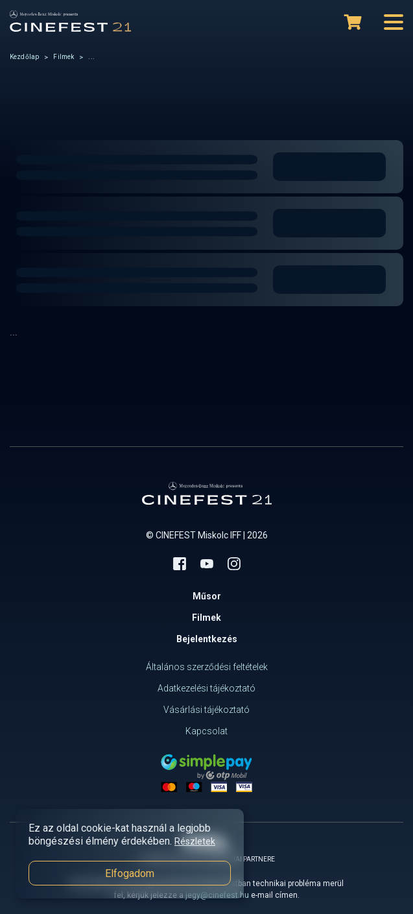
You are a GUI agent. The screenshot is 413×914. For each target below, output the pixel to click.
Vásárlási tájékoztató (206, 709)
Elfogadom (129, 873)
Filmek (63, 56)
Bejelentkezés (206, 639)
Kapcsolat (206, 731)
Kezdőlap (24, 56)
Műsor (207, 596)
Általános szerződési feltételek (207, 667)
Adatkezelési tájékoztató (206, 688)
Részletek (194, 841)
